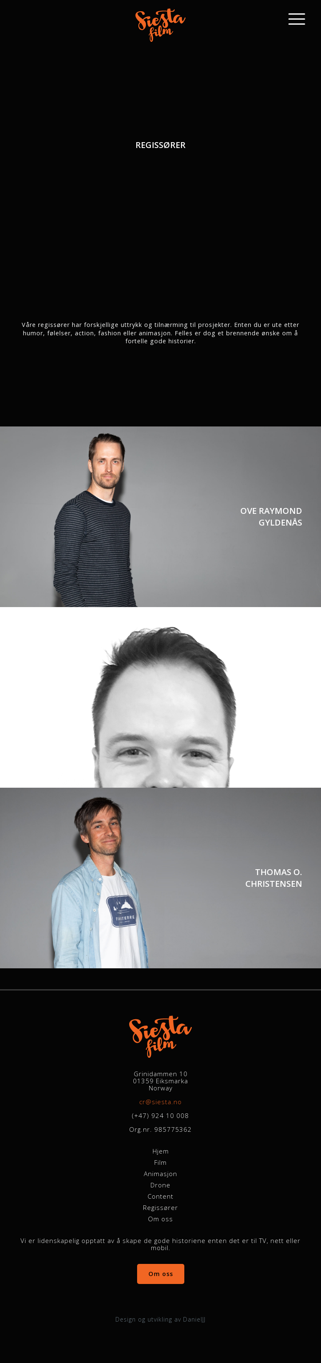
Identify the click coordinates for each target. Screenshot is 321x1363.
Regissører (160, 1207)
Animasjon (160, 1173)
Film (160, 1162)
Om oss (160, 1219)
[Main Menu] (301, 18)
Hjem (161, 1151)
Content (160, 1196)
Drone (160, 1185)
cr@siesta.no (160, 1102)
